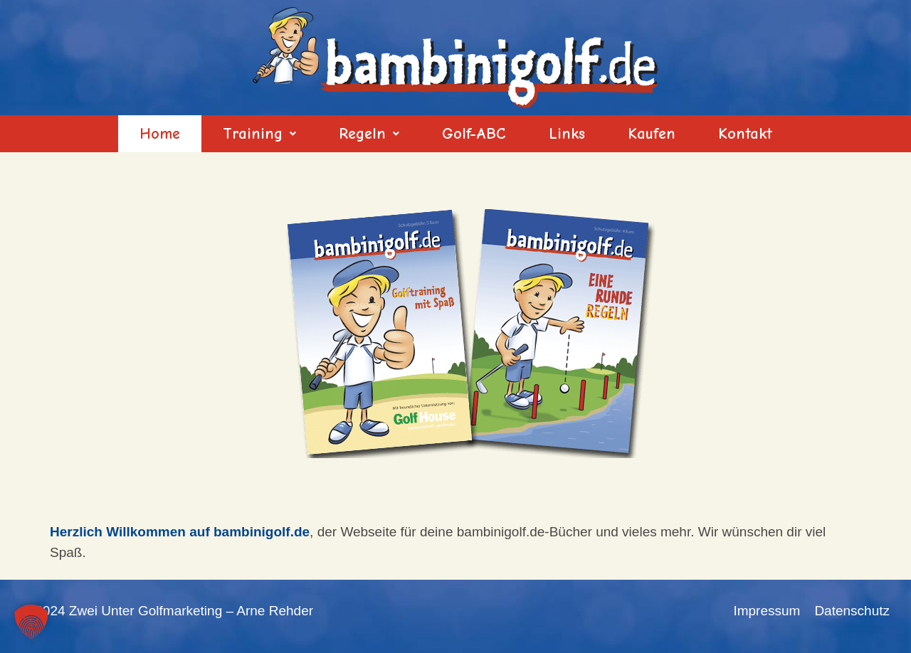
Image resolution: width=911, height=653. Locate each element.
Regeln (369, 133)
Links (567, 133)
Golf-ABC (474, 133)
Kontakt (745, 133)
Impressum (766, 610)
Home (159, 133)
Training (259, 133)
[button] (259, 133)
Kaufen (651, 133)
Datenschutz (852, 610)
